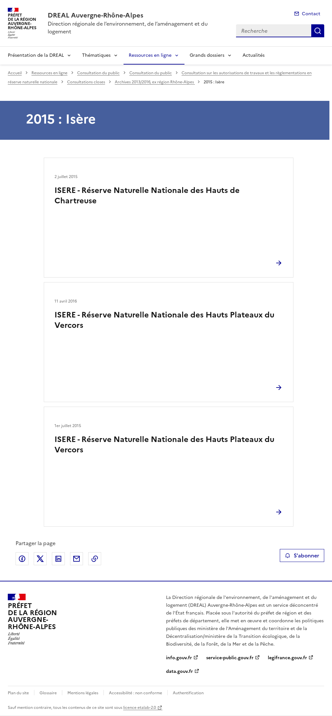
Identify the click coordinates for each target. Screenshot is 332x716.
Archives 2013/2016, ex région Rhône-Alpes (155, 82)
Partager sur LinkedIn (58, 558)
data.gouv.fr (179, 671)
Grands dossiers (207, 55)
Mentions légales (82, 693)
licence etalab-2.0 (139, 707)
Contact (311, 13)
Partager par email (76, 558)
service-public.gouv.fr (230, 657)
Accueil (15, 73)
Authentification (188, 693)
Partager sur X (40, 558)
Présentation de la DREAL (36, 55)
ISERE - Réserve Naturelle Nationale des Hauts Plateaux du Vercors (164, 320)
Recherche (317, 30)
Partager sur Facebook (22, 558)
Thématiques (96, 55)
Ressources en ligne (150, 55)
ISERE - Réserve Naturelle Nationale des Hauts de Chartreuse (147, 196)
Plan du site (18, 693)
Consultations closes (86, 82)
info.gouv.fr (179, 657)
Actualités (254, 55)
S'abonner (302, 555)
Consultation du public (98, 73)
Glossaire (48, 693)
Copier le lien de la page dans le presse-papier (94, 558)
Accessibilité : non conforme (135, 693)
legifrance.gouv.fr (287, 657)
